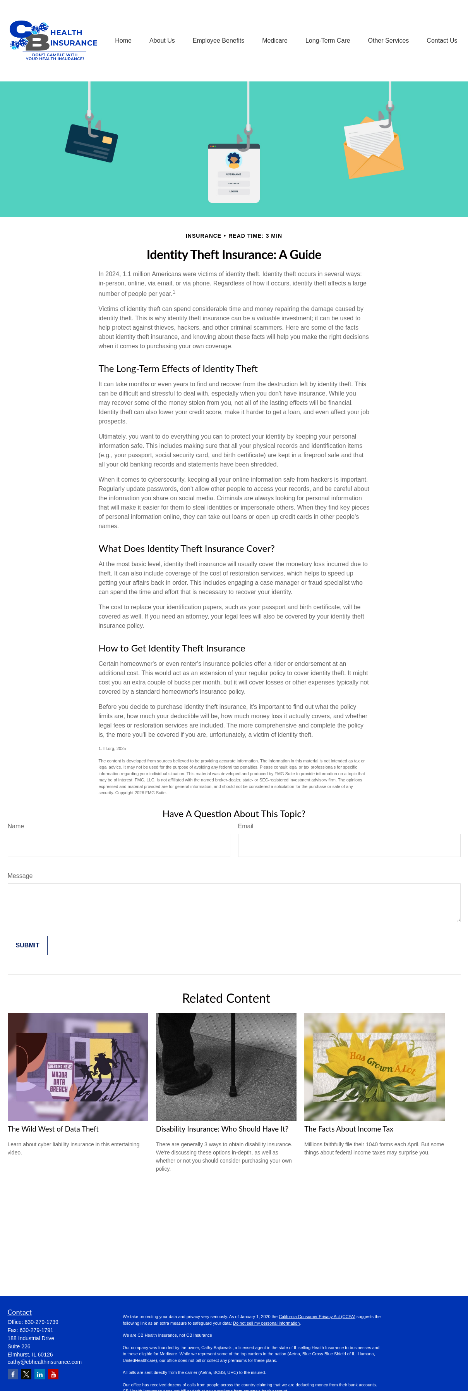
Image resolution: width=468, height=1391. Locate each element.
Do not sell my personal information (266, 1323)
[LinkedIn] (39, 1374)
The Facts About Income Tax (348, 1129)
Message (20, 876)
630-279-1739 (41, 1322)
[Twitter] (26, 1374)
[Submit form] (28, 945)
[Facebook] (13, 1374)
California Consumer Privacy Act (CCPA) (317, 1316)
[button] (123, 41)
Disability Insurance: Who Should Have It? (222, 1129)
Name (16, 826)
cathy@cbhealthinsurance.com (45, 1362)
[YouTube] (53, 1374)
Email (246, 826)
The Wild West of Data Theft (53, 1129)
